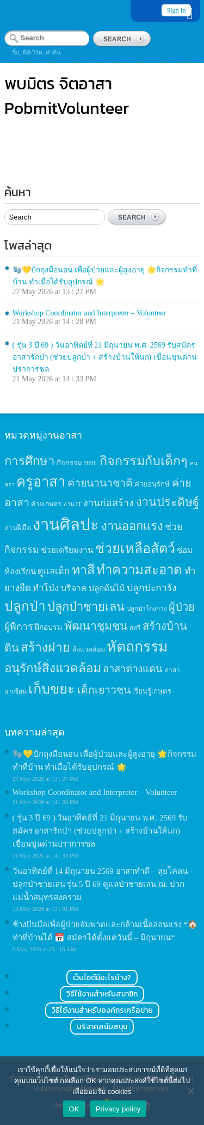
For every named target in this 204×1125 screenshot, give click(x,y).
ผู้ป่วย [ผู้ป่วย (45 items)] (182, 607)
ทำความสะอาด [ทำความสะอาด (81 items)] (139, 570)
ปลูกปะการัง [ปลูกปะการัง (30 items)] (152, 587)
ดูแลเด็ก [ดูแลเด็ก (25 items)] (54, 571)
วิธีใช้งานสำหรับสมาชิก (102, 994)
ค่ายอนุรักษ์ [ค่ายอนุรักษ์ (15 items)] (152, 484)
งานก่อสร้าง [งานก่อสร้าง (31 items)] (108, 502)
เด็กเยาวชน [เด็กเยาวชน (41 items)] (104, 690)
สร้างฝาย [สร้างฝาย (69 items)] (45, 647)
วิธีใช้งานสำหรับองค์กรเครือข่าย (102, 1010)
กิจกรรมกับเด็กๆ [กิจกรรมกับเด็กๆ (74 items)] (144, 461)
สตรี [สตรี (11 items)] (134, 627)
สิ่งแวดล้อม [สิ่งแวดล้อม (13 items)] (88, 649)
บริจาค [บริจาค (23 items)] (74, 588)
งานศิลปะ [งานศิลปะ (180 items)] (66, 524)
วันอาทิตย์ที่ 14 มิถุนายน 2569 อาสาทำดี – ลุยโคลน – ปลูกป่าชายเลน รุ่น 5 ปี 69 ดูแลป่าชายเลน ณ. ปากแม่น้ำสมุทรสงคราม (103, 884)
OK (74, 1109)
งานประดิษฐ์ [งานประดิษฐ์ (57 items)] (167, 502)
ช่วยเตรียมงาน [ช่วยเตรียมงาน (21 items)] (67, 550)
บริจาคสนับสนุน (102, 1026)
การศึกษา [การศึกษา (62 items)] (29, 461)
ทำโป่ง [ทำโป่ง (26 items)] (46, 588)
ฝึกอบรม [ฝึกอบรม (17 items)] (48, 627)
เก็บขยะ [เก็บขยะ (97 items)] (51, 689)
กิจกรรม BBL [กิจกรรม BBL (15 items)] (77, 463)
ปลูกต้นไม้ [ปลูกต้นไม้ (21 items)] (107, 588)
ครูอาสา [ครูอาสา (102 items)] (40, 482)
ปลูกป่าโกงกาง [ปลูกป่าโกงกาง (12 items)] (147, 608)
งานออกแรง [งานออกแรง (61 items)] (132, 526)
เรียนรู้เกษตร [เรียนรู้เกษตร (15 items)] (151, 691)
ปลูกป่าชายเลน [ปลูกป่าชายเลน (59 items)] (86, 606)
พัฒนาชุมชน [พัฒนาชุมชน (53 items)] (96, 626)
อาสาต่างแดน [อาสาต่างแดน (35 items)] (133, 668)
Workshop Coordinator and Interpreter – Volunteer (89, 313)
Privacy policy (118, 1109)
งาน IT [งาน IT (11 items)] (73, 504)
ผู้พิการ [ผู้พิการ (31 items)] (18, 626)
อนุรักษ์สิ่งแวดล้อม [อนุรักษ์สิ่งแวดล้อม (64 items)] (52, 668)
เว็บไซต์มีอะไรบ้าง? (102, 977)
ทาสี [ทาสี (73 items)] (83, 570)
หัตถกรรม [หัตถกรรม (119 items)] (137, 646)
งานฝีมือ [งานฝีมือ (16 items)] (17, 528)
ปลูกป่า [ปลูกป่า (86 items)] (25, 606)
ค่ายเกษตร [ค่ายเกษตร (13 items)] (46, 504)
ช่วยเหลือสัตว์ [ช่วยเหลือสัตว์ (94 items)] (135, 548)
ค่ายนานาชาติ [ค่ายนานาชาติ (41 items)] (100, 483)
